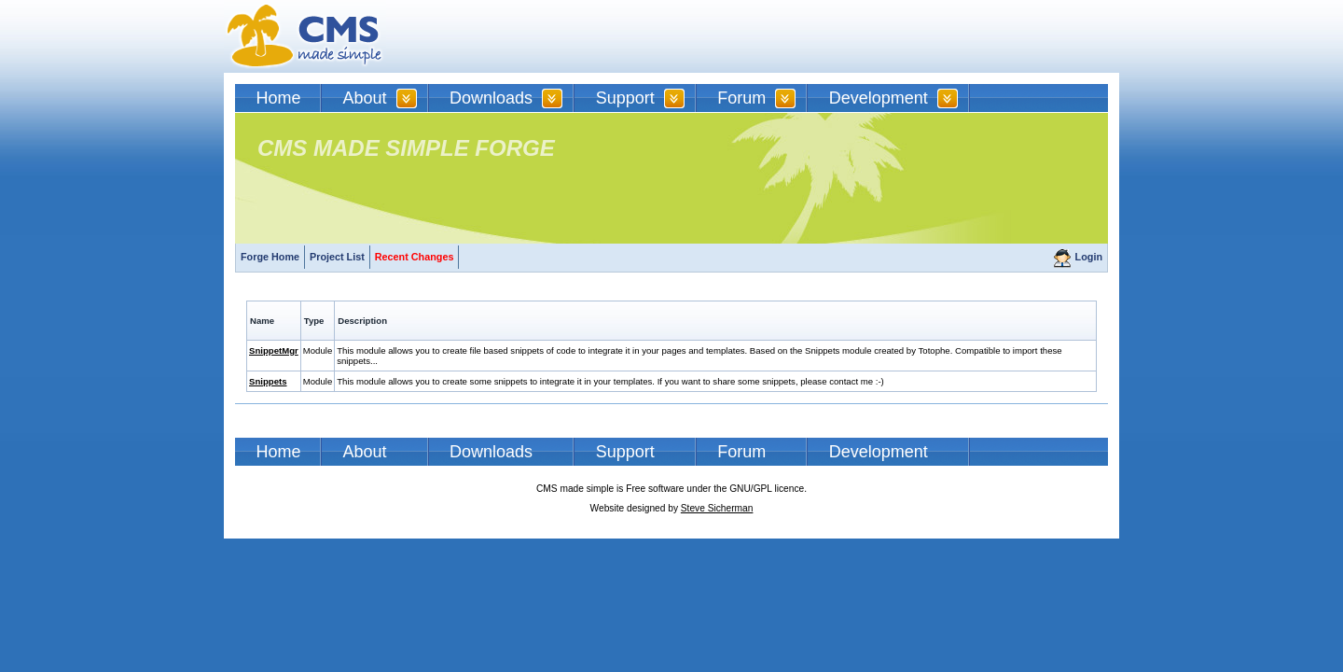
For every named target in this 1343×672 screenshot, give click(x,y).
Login (1088, 256)
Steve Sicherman (717, 508)
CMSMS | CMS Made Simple (305, 36)
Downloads (491, 98)
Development (878, 98)
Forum (741, 98)
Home (278, 98)
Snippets (268, 381)
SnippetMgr (273, 350)
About (365, 98)
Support (625, 98)
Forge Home (270, 256)
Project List (337, 256)
